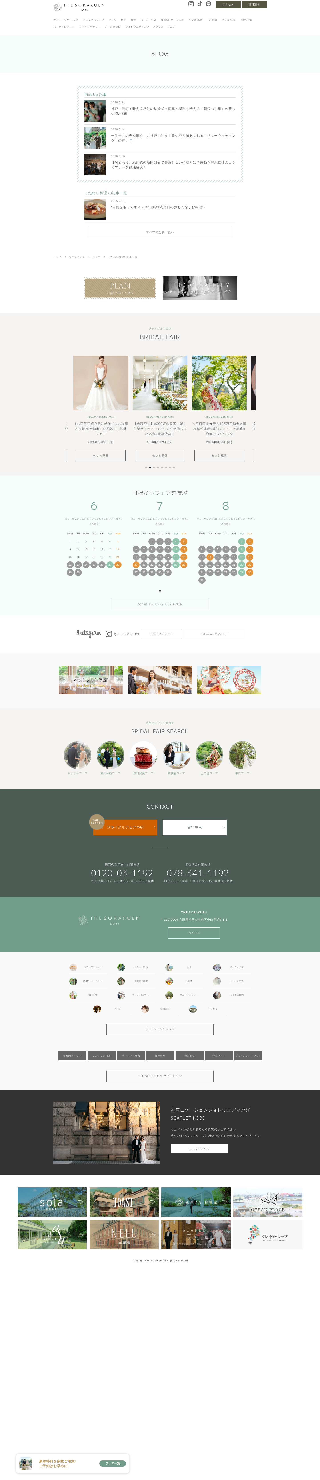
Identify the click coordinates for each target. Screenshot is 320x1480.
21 (144, 564)
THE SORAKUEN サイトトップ (160, 1076)
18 (176, 557)
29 (70, 572)
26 (102, 564)
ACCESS (194, 933)
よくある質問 (113, 26)
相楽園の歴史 (197, 20)
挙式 (133, 20)
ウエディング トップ (65, 20)
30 (78, 572)
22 (70, 564)
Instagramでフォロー (214, 634)
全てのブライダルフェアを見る (160, 604)
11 (176, 549)
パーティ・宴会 (131, 1055)
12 (183, 549)
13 (136, 557)
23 (78, 564)
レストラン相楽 (101, 1055)
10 (168, 549)
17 (168, 557)
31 (168, 572)
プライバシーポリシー (248, 1055)
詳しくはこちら (199, 1149)
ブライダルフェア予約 (125, 827)
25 (94, 564)
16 (160, 557)
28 (118, 564)
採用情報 (160, 1055)
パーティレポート (64, 26)
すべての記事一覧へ (160, 232)
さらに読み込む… (161, 634)
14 (144, 557)
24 (86, 564)
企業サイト (219, 1055)
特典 (123, 20)
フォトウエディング (137, 26)
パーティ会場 (148, 20)
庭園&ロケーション (172, 20)
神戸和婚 (246, 20)
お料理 (213, 20)
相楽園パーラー (72, 1055)
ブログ (171, 26)
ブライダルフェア (93, 20)
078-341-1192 (198, 873)
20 (136, 564)
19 (183, 557)
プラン (112, 20)
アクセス (228, 4)
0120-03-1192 (122, 873)
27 (110, 564)
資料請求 (254, 4)
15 (152, 557)
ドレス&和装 (229, 20)
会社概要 (189, 1055)
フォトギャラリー (89, 26)
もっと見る (101, 456)
